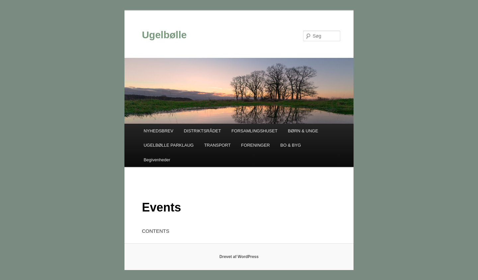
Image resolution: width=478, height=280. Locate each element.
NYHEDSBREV (159, 130)
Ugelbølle (164, 34)
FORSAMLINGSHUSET (254, 130)
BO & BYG (290, 145)
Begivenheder (157, 159)
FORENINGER (255, 145)
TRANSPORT (217, 145)
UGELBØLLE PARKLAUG (169, 145)
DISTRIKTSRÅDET (202, 130)
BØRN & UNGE (303, 130)
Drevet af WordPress (239, 256)
